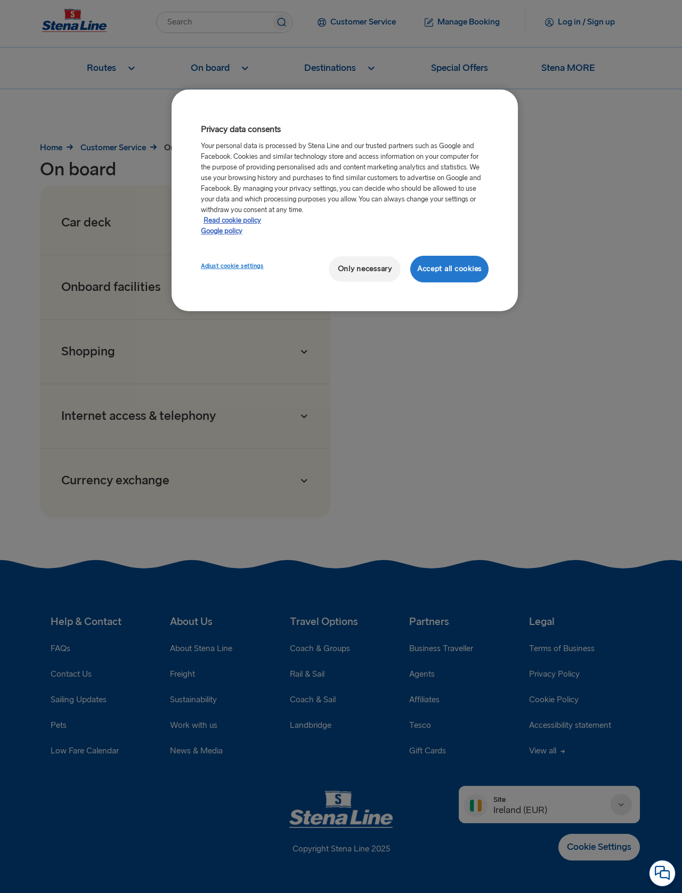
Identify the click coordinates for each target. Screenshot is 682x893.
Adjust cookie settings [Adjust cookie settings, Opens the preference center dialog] (232, 266)
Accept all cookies (449, 268)
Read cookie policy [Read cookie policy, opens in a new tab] (232, 220)
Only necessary (365, 268)
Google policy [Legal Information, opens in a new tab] (221, 231)
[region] (345, 201)
